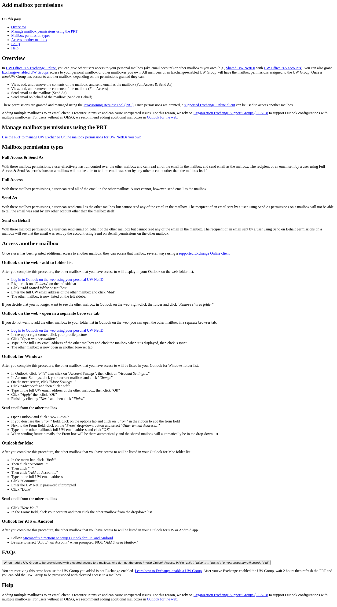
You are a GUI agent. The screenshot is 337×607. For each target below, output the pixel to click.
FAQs (15, 44)
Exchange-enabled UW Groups (25, 72)
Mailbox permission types (30, 35)
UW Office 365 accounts (282, 68)
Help (14, 48)
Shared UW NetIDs (240, 68)
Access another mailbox (29, 40)
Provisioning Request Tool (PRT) (108, 105)
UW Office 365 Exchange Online (31, 68)
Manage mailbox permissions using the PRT (44, 31)
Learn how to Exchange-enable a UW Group (168, 571)
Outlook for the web (162, 117)
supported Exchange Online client (209, 105)
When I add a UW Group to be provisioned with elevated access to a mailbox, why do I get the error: (136, 562)
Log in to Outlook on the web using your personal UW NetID (57, 279)
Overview (18, 27)
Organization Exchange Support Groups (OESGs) (231, 113)
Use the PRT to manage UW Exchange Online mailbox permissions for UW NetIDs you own (71, 137)
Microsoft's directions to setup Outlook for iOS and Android (68, 538)
